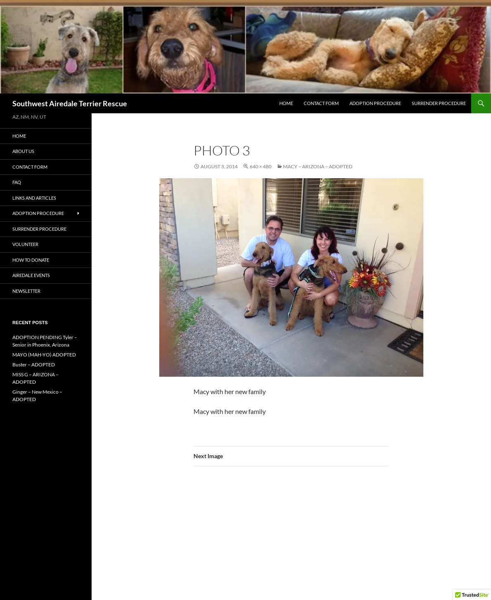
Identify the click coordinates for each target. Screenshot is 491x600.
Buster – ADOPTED (33, 364)
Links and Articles (34, 198)
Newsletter (26, 291)
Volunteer (25, 244)
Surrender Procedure (439, 103)
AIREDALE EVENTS (31, 275)
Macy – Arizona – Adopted (317, 166)
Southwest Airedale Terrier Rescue (69, 103)
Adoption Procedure (375, 103)
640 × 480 (260, 166)
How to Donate (30, 260)
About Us (23, 151)
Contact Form (321, 103)
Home (286, 103)
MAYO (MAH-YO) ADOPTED (44, 354)
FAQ (16, 182)
